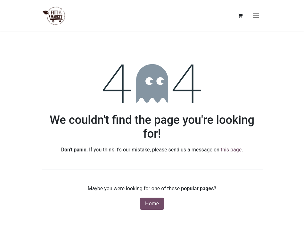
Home (152, 204)
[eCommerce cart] (240, 15)
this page (231, 150)
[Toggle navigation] (256, 15)
